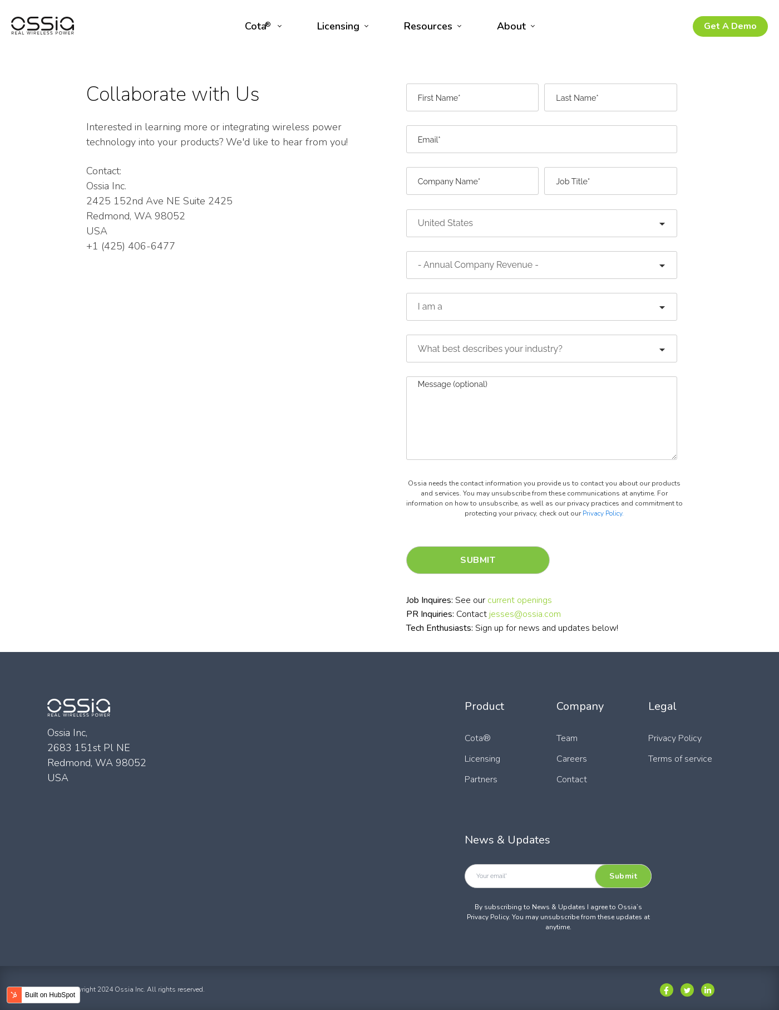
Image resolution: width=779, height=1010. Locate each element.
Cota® (478, 738)
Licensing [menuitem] (338, 26)
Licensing (482, 759)
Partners (481, 779)
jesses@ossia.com (525, 614)
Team (567, 738)
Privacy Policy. (603, 513)
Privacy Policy (675, 738)
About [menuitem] (511, 26)
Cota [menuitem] (258, 26)
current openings (519, 600)
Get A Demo (730, 26)
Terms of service (680, 759)
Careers (571, 759)
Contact (571, 779)
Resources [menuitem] (428, 26)
